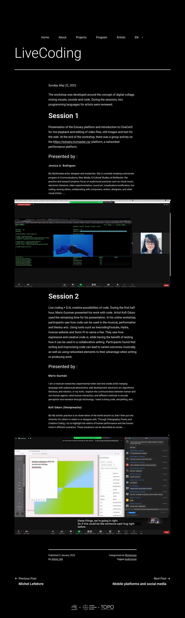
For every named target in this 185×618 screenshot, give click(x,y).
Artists (121, 37)
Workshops (131, 555)
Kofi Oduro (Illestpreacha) (65, 407)
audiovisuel (131, 559)
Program (101, 37)
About (62, 37)
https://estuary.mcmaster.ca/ (72, 142)
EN (137, 37)
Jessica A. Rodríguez (62, 165)
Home (45, 37)
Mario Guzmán (57, 375)
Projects (81, 37)
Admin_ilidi (57, 559)
